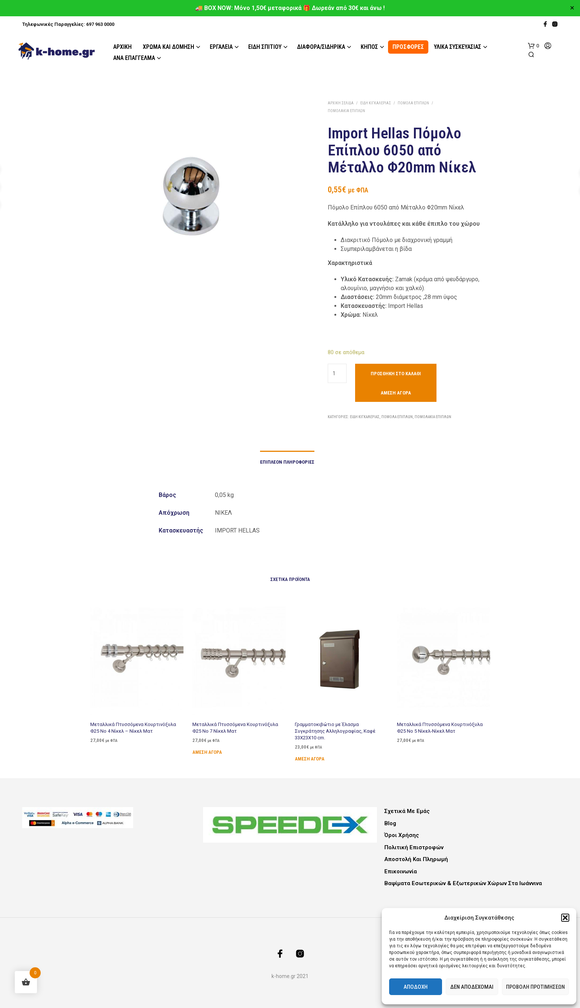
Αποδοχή (416, 987)
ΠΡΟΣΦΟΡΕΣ (408, 46)
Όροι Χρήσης (401, 835)
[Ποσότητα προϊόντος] (337, 373)
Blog (390, 823)
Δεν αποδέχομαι (471, 987)
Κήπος (369, 46)
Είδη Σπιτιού (264, 46)
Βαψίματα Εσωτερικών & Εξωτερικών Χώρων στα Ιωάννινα (463, 883)
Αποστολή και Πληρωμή (416, 859)
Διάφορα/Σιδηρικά (321, 46)
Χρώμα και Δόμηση (168, 46)
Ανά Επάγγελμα (134, 57)
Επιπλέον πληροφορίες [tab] (287, 462)
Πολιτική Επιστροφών (414, 847)
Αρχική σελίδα (341, 103)
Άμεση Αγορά (396, 393)
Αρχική (122, 46)
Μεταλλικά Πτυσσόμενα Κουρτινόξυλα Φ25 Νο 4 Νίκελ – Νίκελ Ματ (133, 727)
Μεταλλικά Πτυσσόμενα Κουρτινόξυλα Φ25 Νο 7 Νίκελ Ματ (235, 724)
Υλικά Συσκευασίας (457, 46)
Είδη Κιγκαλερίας (375, 103)
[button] (565, 917)
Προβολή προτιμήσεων (535, 987)
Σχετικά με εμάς (407, 811)
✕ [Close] (572, 8)
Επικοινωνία (400, 871)
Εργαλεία (221, 46)
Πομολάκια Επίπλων (346, 111)
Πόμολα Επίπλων (413, 103)
